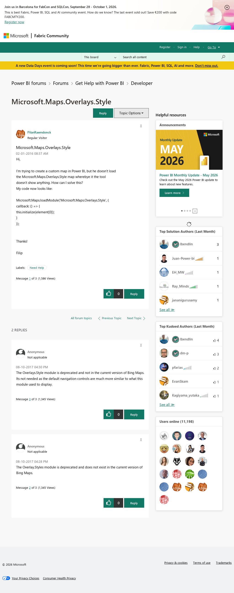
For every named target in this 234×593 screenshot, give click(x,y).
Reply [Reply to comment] (134, 414)
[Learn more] (174, 193)
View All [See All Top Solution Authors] (167, 309)
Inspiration (99, 36)
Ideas (118, 36)
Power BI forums (28, 83)
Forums (79, 36)
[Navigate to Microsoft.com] (16, 35)
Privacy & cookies (176, 562)
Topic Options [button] (130, 113)
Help (197, 47)
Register (165, 47)
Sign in (182, 47)
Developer (141, 83)
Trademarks (224, 562)
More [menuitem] (174, 36)
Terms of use (201, 562)
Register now (14, 22)
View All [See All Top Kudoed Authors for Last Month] (167, 404)
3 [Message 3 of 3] (30, 399)
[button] (103, 113)
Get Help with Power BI (99, 83)
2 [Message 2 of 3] (30, 487)
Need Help (37, 267)
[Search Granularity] (100, 57)
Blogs (158, 36)
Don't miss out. (206, 65)
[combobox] (174, 57)
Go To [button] (212, 47)
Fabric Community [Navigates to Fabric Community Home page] (51, 35)
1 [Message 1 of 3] (30, 278)
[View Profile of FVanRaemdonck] (39, 132)
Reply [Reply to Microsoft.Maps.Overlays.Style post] (134, 294)
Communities (138, 36)
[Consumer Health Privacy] (59, 578)
